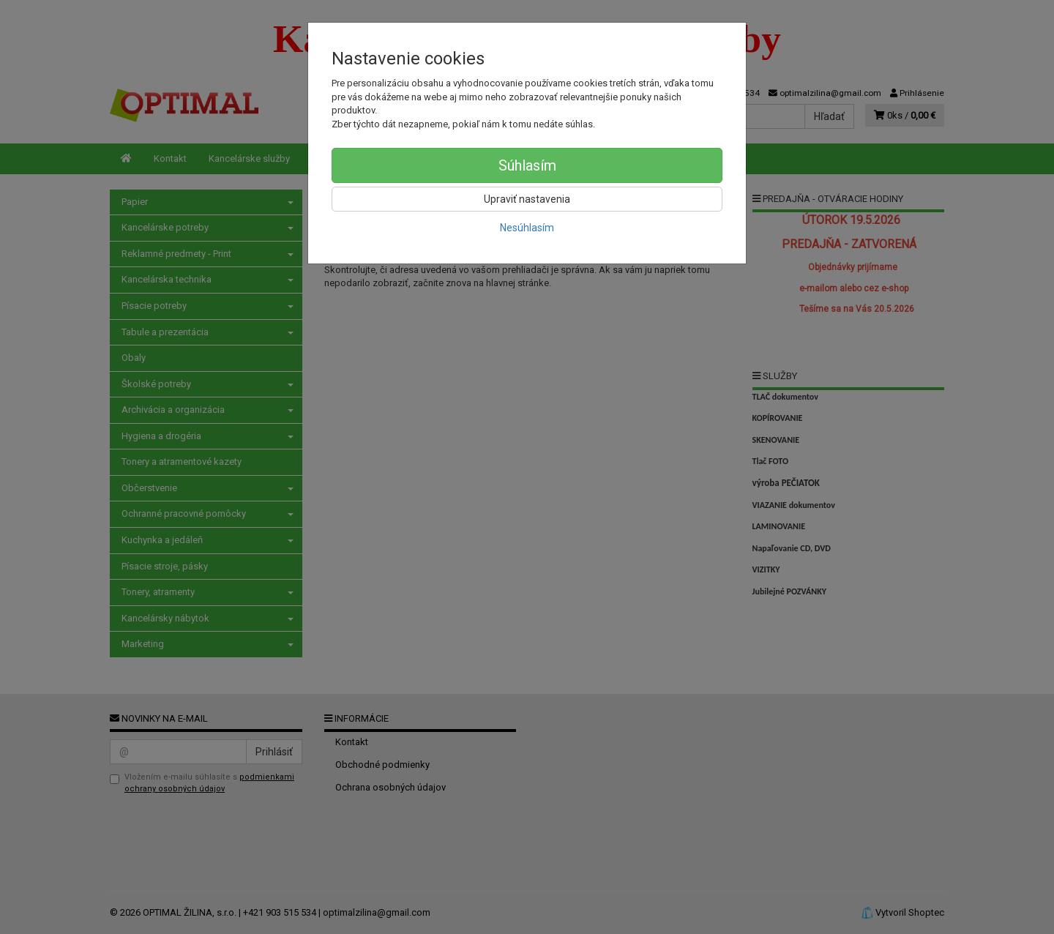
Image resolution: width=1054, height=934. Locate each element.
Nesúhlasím (527, 228)
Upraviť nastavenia (527, 199)
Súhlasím (527, 165)
